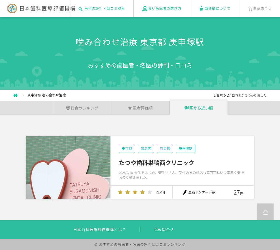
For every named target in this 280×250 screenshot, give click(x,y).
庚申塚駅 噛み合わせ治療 (46, 94)
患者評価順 (140, 108)
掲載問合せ (164, 229)
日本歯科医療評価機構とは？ (99, 229)
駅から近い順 (198, 108)
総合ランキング (81, 108)
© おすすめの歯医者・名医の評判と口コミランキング (140, 244)
